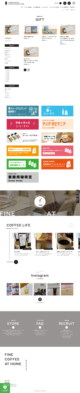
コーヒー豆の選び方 (64, 7)
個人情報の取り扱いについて (11, 384)
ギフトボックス (8, 40)
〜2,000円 (7, 73)
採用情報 (8, 382)
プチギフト (7, 93)
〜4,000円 (7, 77)
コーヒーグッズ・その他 (54, 7)
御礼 (6, 91)
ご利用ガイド (72, 7)
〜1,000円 (7, 71)
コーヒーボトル (8, 61)
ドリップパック (45, 7)
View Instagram (40, 300)
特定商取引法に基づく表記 (11, 386)
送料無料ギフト (8, 50)
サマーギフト (7, 48)
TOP (22, 7)
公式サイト (57, 3)
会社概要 (8, 380)
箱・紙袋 (6, 63)
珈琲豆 (6, 59)
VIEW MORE (10, 262)
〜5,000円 (7, 79)
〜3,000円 (7, 75)
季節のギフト (7, 55)
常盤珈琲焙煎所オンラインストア (14, 3)
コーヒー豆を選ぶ (28, 7)
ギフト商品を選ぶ (36, 7)
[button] (66, 225)
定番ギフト (7, 52)
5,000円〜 (7, 81)
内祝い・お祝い (8, 89)
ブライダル (7, 95)
